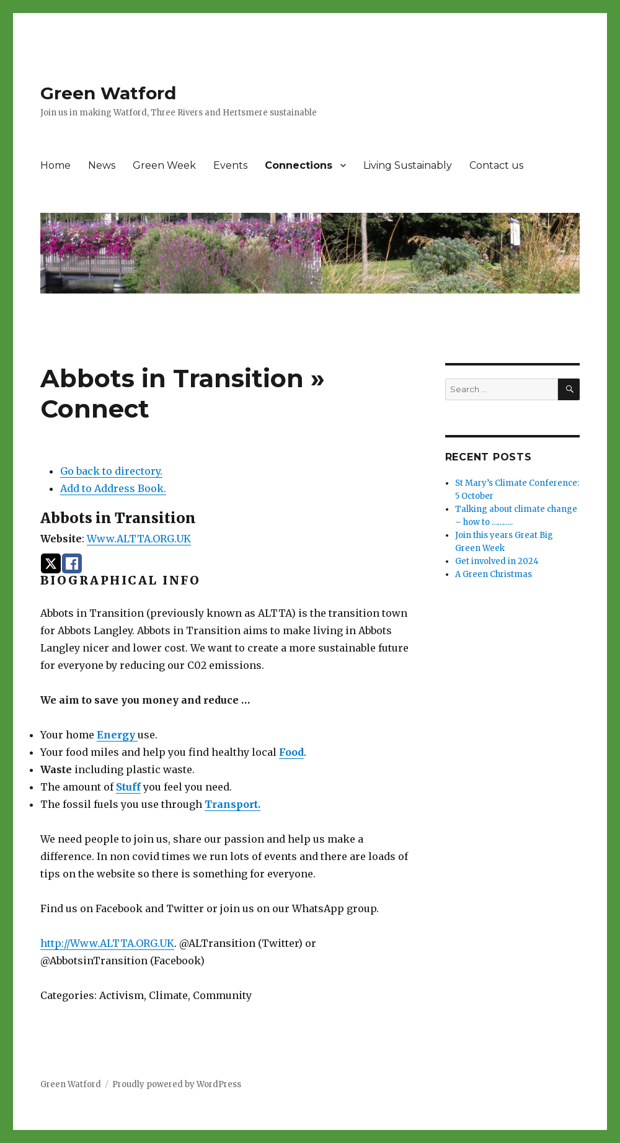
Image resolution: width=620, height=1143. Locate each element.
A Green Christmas (493, 574)
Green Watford (108, 93)
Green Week (164, 165)
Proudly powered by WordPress (176, 1084)
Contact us (496, 165)
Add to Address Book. (113, 488)
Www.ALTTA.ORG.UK (139, 538)
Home (55, 165)
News (101, 165)
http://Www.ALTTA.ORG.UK (107, 943)
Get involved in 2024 (497, 561)
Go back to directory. (111, 471)
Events (230, 165)
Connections (298, 165)
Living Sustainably (407, 165)
